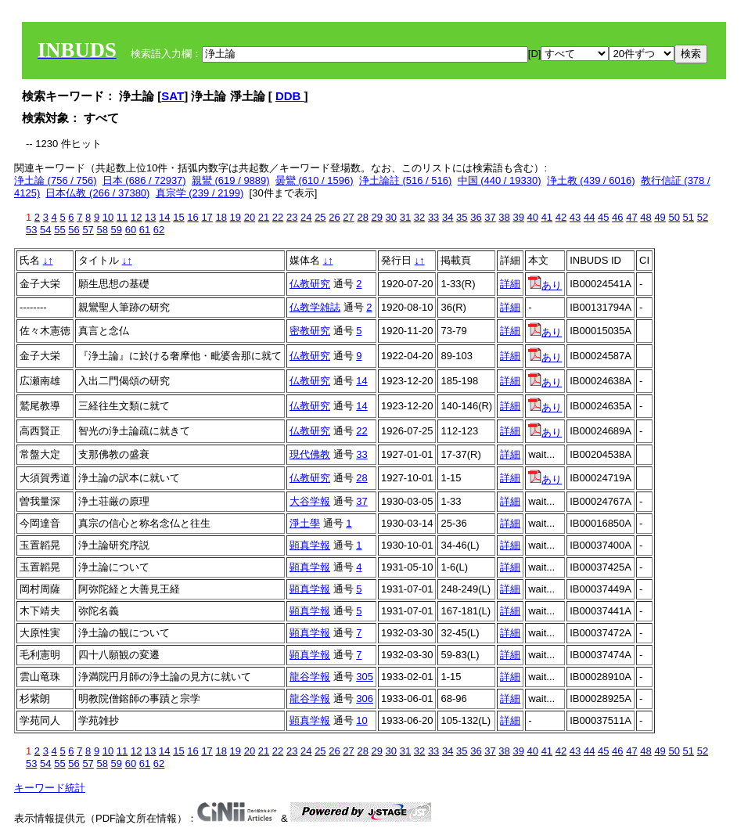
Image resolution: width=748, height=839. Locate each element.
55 (59, 230)
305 (364, 676)
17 (206, 217)
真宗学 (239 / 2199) (200, 193)
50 (673, 217)
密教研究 (309, 331)
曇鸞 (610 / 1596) (314, 180)
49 (659, 217)
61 (144, 230)
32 (419, 217)
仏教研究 (309, 284)
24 (305, 217)
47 (631, 217)
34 (447, 217)
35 (461, 217)
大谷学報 (309, 501)
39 (517, 217)
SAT (172, 96)
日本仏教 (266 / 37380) (97, 193)
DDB (289, 96)
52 (702, 217)
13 (150, 217)
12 (136, 217)
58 (101, 230)
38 (503, 217)
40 (532, 217)
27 (348, 217)
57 (87, 230)
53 (31, 230)
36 (475, 217)
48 (645, 217)
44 (589, 217)
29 (377, 217)
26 (334, 217)
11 (122, 217)
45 (603, 217)
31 (405, 217)
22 (277, 217)
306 (364, 698)
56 (73, 230)
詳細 (510, 284)
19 (235, 217)
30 (391, 217)
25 (320, 217)
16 (192, 217)
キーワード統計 (49, 788)
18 (220, 217)
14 (164, 217)
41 (546, 217)
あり (545, 285)
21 (263, 217)
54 (45, 230)
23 (291, 217)
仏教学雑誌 (314, 307)
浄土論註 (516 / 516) (405, 180)
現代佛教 (309, 454)
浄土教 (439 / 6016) (591, 180)
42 (561, 217)
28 (362, 217)
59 (116, 230)
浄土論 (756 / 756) (55, 180)
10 (107, 217)
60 (130, 230)
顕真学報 (309, 545)
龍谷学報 (309, 676)
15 (178, 217)
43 (575, 217)
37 (489, 217)
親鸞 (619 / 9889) (231, 180)
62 (158, 230)
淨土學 (304, 523)
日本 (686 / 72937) (144, 180)
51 (688, 217)
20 (249, 217)
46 (617, 217)
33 (433, 217)
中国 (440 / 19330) (499, 180)
